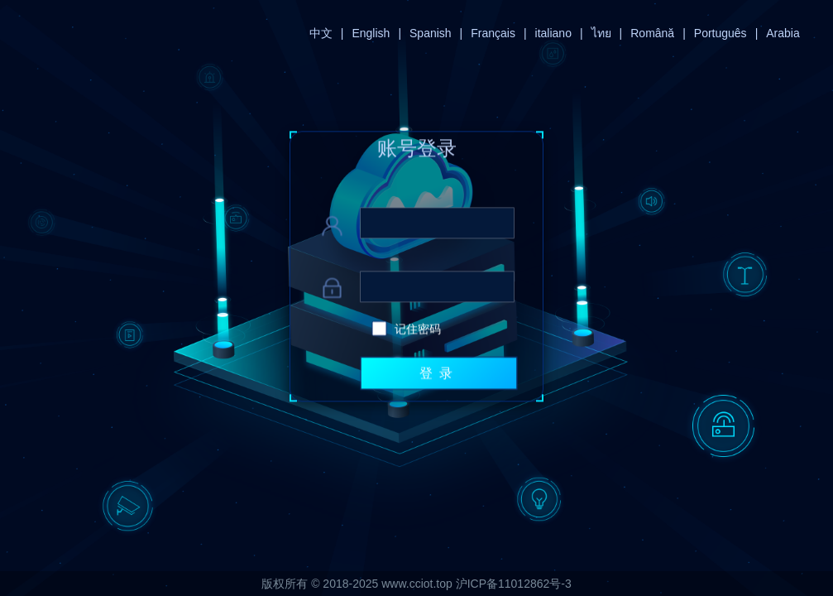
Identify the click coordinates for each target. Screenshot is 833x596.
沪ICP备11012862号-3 (514, 583)
